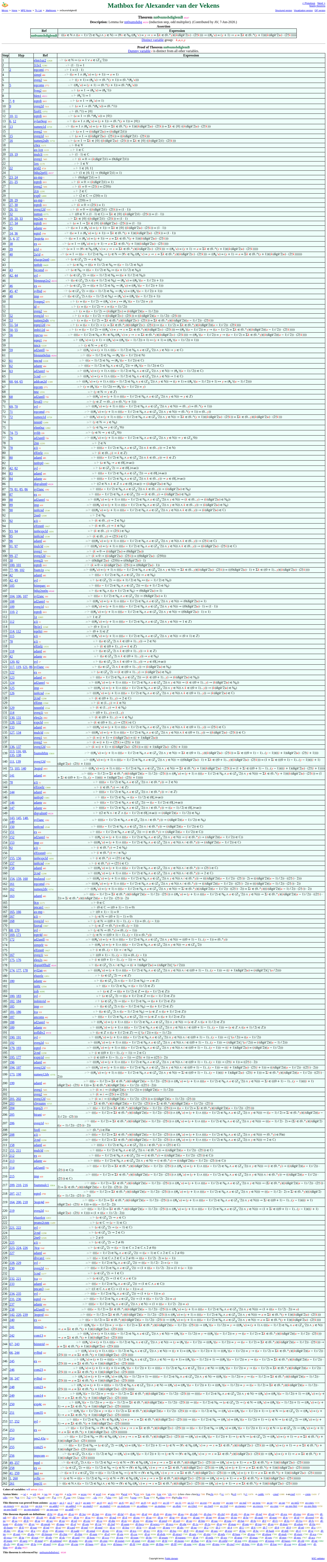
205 (11, 1114)
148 (25, 818)
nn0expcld (41, 531)
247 (16, 1378)
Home (14, 10)
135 (11, 755)
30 (16, 205)
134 (18, 732)
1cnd (37, 376)
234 (11, 1293)
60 (11, 381)
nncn (37, 345)
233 (11, 1284)
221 (11, 1227)
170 (16, 930)
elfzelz (38, 453)
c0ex (37, 145)
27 (11, 205)
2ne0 (37, 1237)
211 (18, 1150)
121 (25, 667)
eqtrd (37, 233)
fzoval (38, 925)
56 (11, 335)
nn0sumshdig (133, 22)
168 (11, 921)
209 (11, 1185)
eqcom (38, 387)
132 (18, 722)
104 (11, 596)
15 (11, 136)
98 (16, 570)
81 (16, 489)
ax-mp (38, 177)
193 (18, 1048)
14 (11, 233)
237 (11, 1304)
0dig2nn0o (41, 591)
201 (11, 1099)
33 (21, 218)
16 (11, 140)
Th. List (38, 10)
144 (11, 792)
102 (21, 570)
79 (11, 489)
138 (18, 755)
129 (11, 708)
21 (11, 182)
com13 (38, 1335)
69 (11, 406)
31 (16, 209)
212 (11, 1155)
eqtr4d (38, 934)
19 (11, 154)
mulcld (38, 546)
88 (11, 499)
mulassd (39, 878)
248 (11, 1387)
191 (18, 1037)
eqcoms (39, 85)
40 (11, 254)
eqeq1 (38, 340)
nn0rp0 (38, 463)
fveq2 (38, 90)
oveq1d (39, 136)
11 (16, 116)
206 (11, 1123)
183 (18, 996)
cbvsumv (40, 1103)
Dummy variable (139, 51)
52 (11, 315)
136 (11, 746)
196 (11, 1062)
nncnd (38, 360)
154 (11, 878)
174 (11, 970)
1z (35, 617)
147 (11, 808)
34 (16, 223)
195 (11, 1057)
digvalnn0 (40, 484)
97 (16, 546)
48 (11, 296)
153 (11, 842)
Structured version (283, 10)
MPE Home (26, 10)
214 (11, 1168)
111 (11, 761)
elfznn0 (39, 526)
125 (11, 688)
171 (18, 934)
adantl (38, 457)
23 (11, 177)
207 (11, 1193)
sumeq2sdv (41, 140)
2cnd (37, 698)
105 (11, 585)
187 (11, 1017)
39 (11, 249)
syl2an (38, 970)
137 (18, 746)
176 (18, 960)
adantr (38, 228)
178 (25, 970)
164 (11, 1202)
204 (11, 1108)
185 (11, 1006)
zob (36, 991)
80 (11, 457)
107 (25, 596)
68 (11, 397)
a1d (36, 249)
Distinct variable (153, 40)
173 (11, 1074)
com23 (38, 1369)
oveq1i (38, 712)
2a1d (37, 254)
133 (11, 727)
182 (11, 1001)
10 (11, 116)
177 (18, 970)
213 (11, 1161)
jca (36, 1012)
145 (18, 818)
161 (11, 884)
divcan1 (39, 1258)
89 (11, 505)
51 (11, 325)
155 (11, 858)
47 (16, 291)
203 (11, 1103)
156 (18, 858)
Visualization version (303, 10)
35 (11, 228)
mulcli (38, 154)
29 (16, 200)
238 (11, 1309)
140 (23, 768)
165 (11, 912)
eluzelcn (39, 1217)
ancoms (39, 1017)
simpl (38, 74)
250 (11, 1404)
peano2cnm (41, 1222)
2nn (36, 443)
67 (11, 1344)
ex (35, 244)
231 (11, 1299)
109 (11, 606)
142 (11, 1314)
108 (11, 601)
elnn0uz (39, 427)
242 (11, 1335)
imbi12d (39, 330)
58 (11, 1378)
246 (11, 1369)
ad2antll (39, 350)
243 (16, 1344)
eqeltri (38, 631)
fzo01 (38, 111)
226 (25, 1248)
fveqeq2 (39, 301)
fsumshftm (41, 753)
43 (11, 270)
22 (11, 168)
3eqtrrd (39, 1314)
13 (11, 126)
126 (11, 693)
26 (11, 209)
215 (11, 1176)
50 (11, 330)
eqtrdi (38, 101)
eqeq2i (38, 1108)
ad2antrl (39, 371)
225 (11, 1242)
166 (18, 912)
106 (18, 596)
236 (18, 1299)
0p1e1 (38, 626)
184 (18, 1001)
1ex (36, 163)
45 (11, 291)
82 (16, 468)
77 (11, 570)
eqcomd (39, 412)
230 (11, 1268)
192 (11, 1042)
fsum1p (39, 570)
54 (16, 325)
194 (11, 1067)
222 (18, 1227)
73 (11, 768)
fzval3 (38, 401)
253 (11, 1430)
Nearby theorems (317, 6)
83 (11, 473)
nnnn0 (38, 422)
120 (11, 661)
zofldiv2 (39, 1032)
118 (11, 651)
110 (11, 612)
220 (18, 1314)
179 (11, 1048)
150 (11, 827)
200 (18, 1202)
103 (16, 768)
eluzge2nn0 (41, 259)
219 (11, 1210)
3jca (37, 1248)
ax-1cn (38, 150)
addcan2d (40, 381)
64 (16, 381)
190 (11, 1037)
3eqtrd (38, 768)
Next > (321, 3)
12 (14, 121)
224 (18, 1248)
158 (11, 868)
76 (11, 438)
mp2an (38, 218)
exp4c (38, 1404)
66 (11, 1352)
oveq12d (39, 209)
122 (11, 672)
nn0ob (38, 265)
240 (11, 1320)
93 (11, 531)
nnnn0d (39, 708)
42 (11, 275)
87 (11, 494)
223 (11, 1248)
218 (25, 1202)
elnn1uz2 (40, 60)
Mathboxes (50, 10)
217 (18, 1193)
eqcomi (39, 69)
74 (11, 433)
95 (11, 536)
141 (11, 775)
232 (11, 1278)
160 (25, 878)
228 (11, 1263)
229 (18, 1263)
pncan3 (39, 1289)
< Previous (308, 3)
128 (11, 722)
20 (16, 218)
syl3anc (39, 489)
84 (11, 478)
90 (11, 510)
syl (36, 275)
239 (25, 1314)
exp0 (37, 195)
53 (11, 320)
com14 (38, 1395)
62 (11, 366)
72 (11, 417)
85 (21, 489)
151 (11, 832)
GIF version (319, 10)
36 (16, 233)
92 (11, 521)
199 (11, 1083)
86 (26, 489)
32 (11, 214)
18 (11, 218)
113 (11, 751)
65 (21, 381)
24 (16, 177)
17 (11, 223)
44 (16, 275)
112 (11, 621)
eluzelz (38, 976)
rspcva (38, 335)
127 (11, 732)
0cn (36, 902)
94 (16, 531)
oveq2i (38, 560)
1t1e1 (38, 65)
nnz (36, 392)
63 (11, 371)
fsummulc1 (41, 1185)
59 (11, 350)
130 (11, 717)
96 (11, 541)
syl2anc (39, 596)
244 (16, 1352)
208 (11, 1134)
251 (11, 1412)
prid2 (37, 168)
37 (17, 238)
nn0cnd (39, 510)
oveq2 (38, 80)
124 (11, 682)
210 (18, 1185)
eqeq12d (39, 325)
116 (18, 751)
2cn (36, 191)
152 (11, 837)
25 (16, 182)
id (35, 306)
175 (11, 960)
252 (16, 1421)
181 (11, 1012)
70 (16, 406)
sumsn (38, 214)
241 (11, 1327)
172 (11, 939)
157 (11, 863)
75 (16, 433)
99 (11, 556)
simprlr (39, 945)
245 (11, 1361)
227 (11, 1253)
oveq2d (39, 106)
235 (18, 1293)
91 (11, 546)
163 (11, 896)
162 (11, 889)
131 (18, 717)
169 (11, 934)
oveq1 (38, 159)
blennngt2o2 (42, 280)
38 (11, 244)
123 (11, 677)
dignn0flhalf (42, 965)
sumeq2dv (41, 889)
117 (11, 667)
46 (11, 286)
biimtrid (39, 1344)
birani (38, 1114)
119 (18, 667)
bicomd (39, 270)
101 (18, 565)
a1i (36, 448)
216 (25, 1185)
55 (16, 330)
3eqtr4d (39, 1202)
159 (18, 878)
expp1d (39, 1057)
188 (11, 1022)
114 (11, 631)
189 (11, 1027)
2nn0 (37, 515)
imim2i (39, 1327)
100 (11, 565)
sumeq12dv (41, 1074)
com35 (38, 1412)
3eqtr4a (39, 238)
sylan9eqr (40, 121)
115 (11, 636)
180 (11, 981)
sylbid (38, 291)
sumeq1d (40, 126)
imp (36, 296)
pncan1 (39, 907)
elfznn (38, 703)
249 (11, 1395)
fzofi (37, 1130)
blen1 (38, 96)
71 (11, 412)
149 (11, 822)
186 (18, 1012)
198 (18, 1074)
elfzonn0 (40, 853)
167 (11, 916)
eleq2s (38, 717)
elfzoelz (39, 787)
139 (18, 761)
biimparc (40, 585)
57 (11, 1421)
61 (11, 360)
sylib (37, 433)
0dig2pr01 (41, 172)
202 (18, 1099)
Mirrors (5, 10)
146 (11, 802)
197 (18, 1067)
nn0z (37, 986)
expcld (38, 722)
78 (11, 448)
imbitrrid (40, 1001)
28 (11, 200)
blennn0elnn (42, 355)
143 (11, 818)
